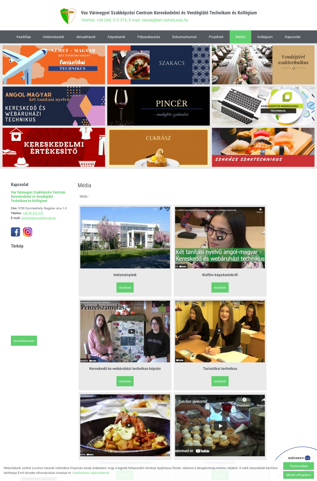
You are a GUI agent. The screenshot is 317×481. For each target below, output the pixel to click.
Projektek (216, 38)
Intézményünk (53, 38)
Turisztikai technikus (277, 248)
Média (240, 38)
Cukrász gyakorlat (163, 319)
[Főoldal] (60, 17)
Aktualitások (86, 38)
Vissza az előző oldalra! (103, 427)
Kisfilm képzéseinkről (163, 248)
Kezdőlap (24, 38)
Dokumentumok (184, 38)
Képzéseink (116, 38)
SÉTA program (106, 390)
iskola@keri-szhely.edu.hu (38, 219)
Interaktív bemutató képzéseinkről (277, 321)
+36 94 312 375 (32, 214)
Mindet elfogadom (298, 475)
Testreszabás (299, 466)
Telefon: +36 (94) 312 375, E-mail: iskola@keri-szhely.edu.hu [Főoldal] (169, 16)
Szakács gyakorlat (220, 319)
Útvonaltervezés (24, 342)
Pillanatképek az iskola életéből (106, 321)
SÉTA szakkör (163, 390)
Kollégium (265, 38)
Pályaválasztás (148, 38)
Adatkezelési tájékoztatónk (90, 473)
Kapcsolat (292, 38)
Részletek (106, 266)
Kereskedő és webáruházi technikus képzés (220, 250)
